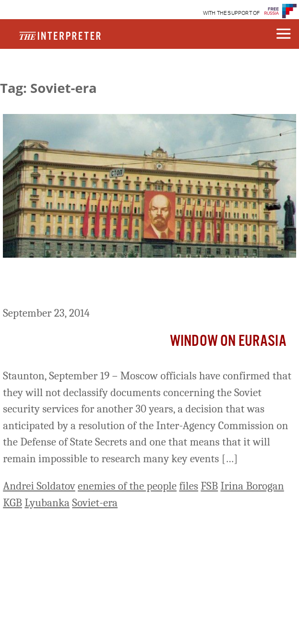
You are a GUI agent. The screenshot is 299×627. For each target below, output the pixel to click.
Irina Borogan (252, 485)
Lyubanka (47, 502)
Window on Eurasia (228, 341)
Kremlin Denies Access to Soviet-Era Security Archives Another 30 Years (149, 284)
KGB (12, 502)
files (188, 485)
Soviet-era (95, 502)
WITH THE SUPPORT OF (231, 13)
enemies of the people (127, 485)
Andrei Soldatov (39, 485)
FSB (209, 485)
